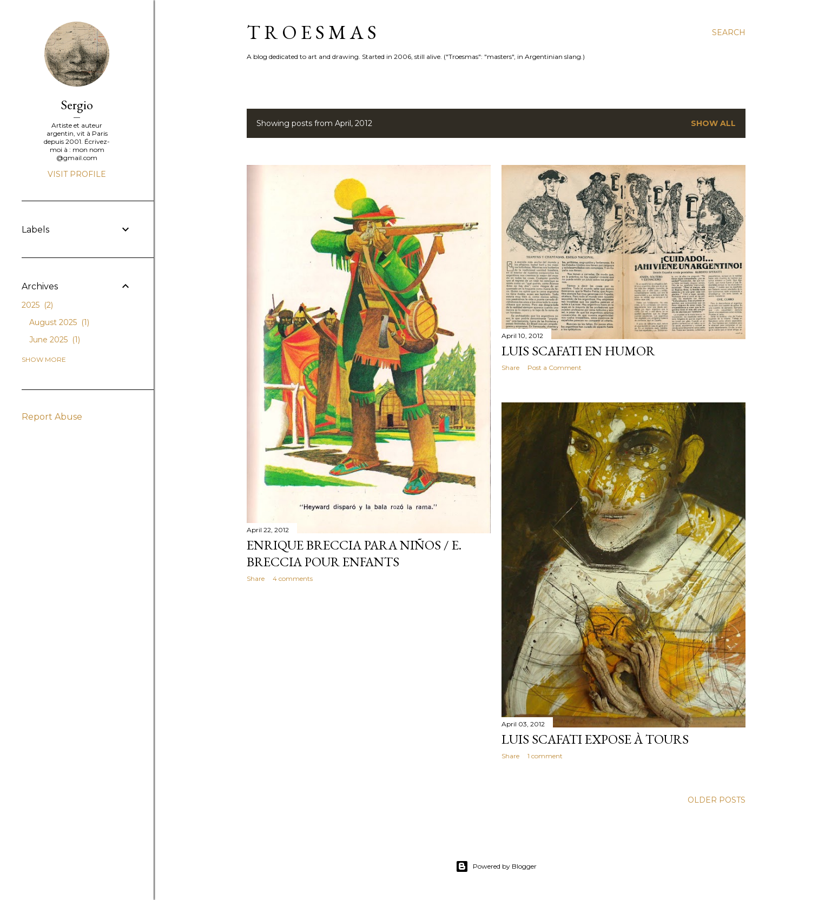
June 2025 (54, 340)
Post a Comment (554, 367)
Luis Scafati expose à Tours (595, 739)
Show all (713, 123)
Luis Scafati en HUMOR (578, 350)
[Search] (728, 32)
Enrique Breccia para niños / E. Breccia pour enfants (354, 553)
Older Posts (716, 800)
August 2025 (59, 322)
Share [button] (256, 578)
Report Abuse (52, 417)
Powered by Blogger (496, 866)
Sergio (77, 104)
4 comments (293, 578)
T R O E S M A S (312, 32)
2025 (37, 305)
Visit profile (77, 174)
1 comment (545, 756)
